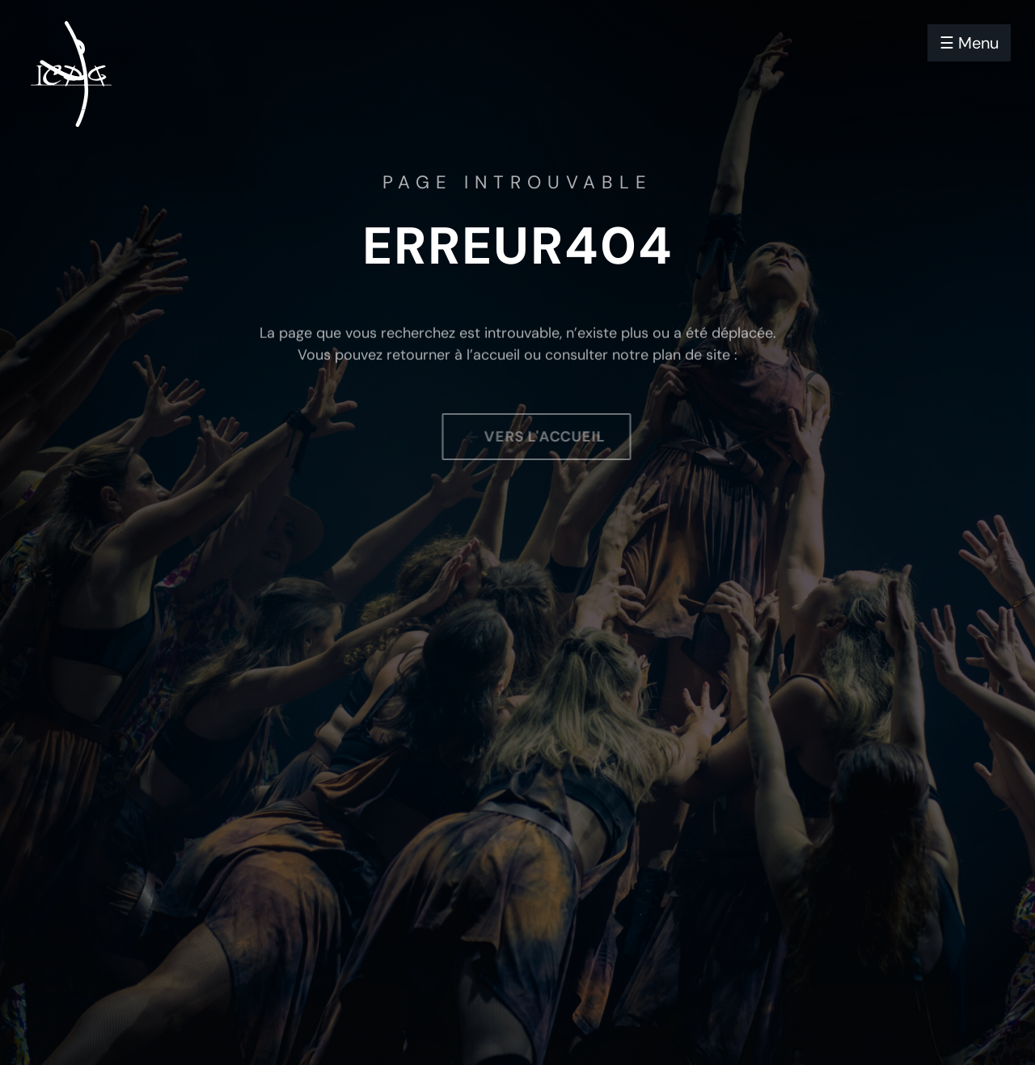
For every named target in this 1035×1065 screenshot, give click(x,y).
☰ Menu (969, 42)
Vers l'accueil (551, 436)
